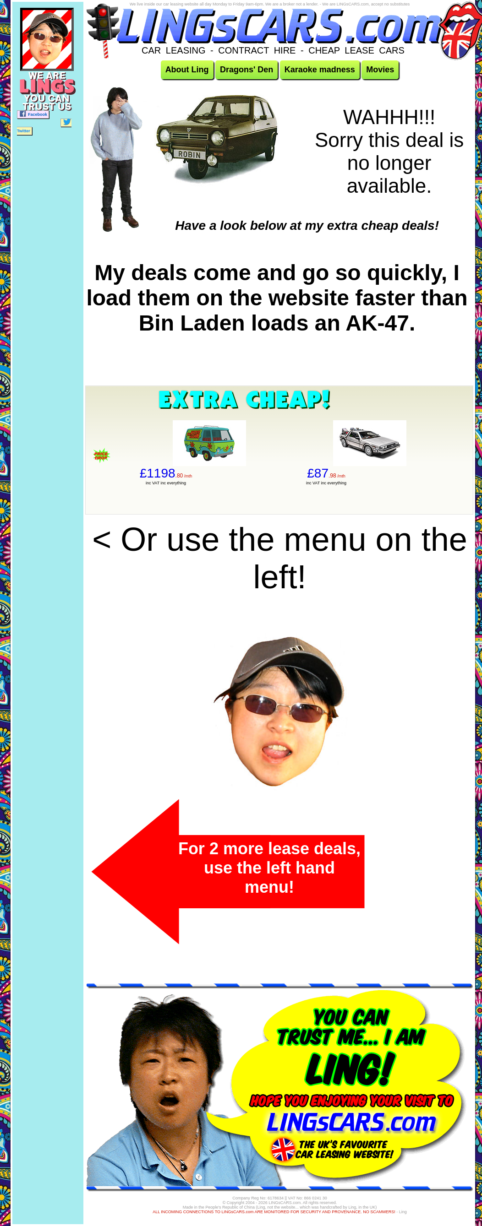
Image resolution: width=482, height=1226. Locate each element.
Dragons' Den (246, 69)
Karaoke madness (320, 69)
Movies (380, 69)
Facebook (33, 113)
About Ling (187, 69)
